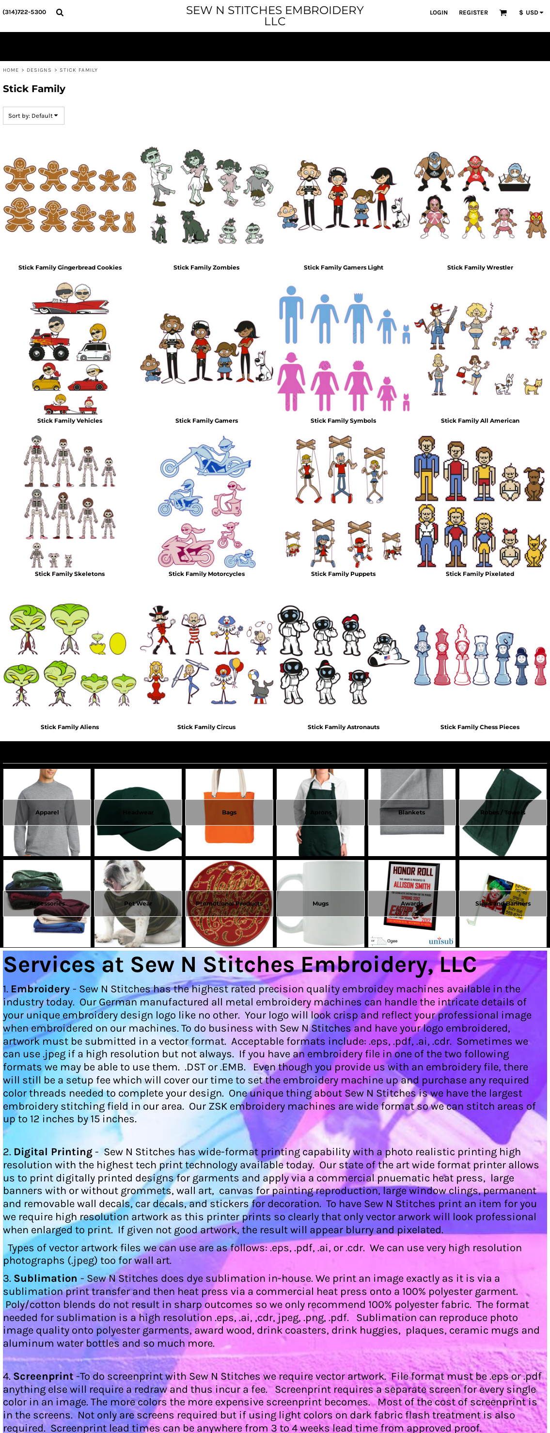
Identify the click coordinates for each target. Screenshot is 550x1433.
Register (473, 12)
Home (11, 70)
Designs (39, 70)
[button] (59, 12)
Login (439, 12)
